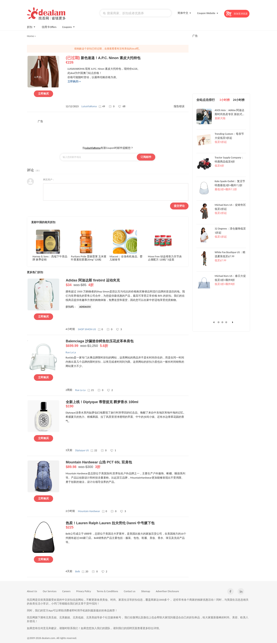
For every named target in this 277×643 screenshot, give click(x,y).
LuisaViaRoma (89, 106)
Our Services (50, 591)
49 (102, 106)
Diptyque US (82, 450)
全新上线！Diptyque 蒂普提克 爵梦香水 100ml (127, 404)
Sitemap (145, 591)
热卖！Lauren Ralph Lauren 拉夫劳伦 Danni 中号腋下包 (127, 525)
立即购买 (43, 93)
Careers (66, 591)
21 (91, 390)
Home (30, 36)
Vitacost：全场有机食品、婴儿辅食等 (126, 258)
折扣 (31, 27)
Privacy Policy (83, 591)
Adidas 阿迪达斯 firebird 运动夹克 (127, 282)
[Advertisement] (108, 132)
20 (85, 571)
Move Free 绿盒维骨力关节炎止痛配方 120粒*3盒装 (165, 258)
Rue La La (80, 390)
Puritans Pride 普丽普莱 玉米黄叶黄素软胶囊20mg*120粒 (88, 258)
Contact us (129, 591)
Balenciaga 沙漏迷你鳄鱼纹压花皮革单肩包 (127, 343)
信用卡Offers (49, 27)
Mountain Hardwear (89, 511)
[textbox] (135, 13)
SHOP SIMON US (87, 329)
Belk (77, 571)
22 (94, 450)
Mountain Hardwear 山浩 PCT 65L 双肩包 (127, 464)
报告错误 (179, 106)
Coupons (68, 27)
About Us (32, 591)
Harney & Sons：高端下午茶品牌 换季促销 (50, 258)
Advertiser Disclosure (167, 591)
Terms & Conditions (107, 591)
